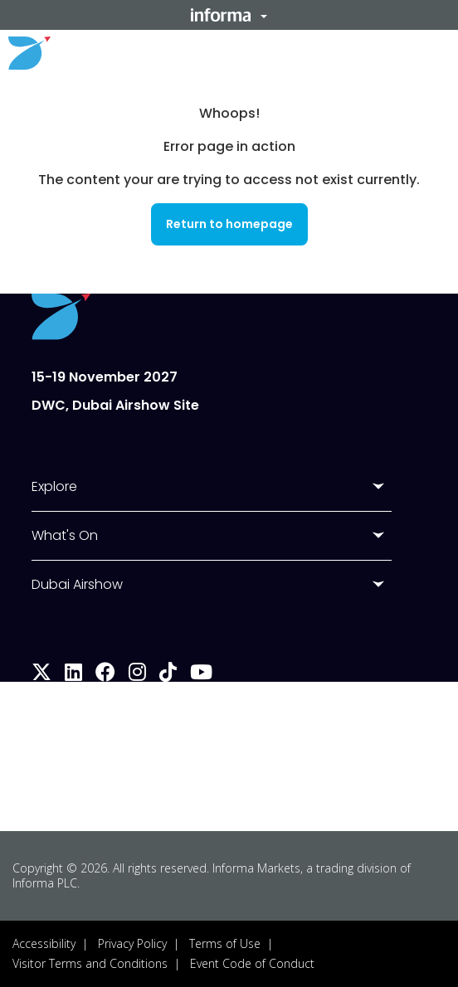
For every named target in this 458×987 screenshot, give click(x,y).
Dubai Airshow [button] (77, 584)
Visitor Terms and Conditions (90, 963)
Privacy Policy (132, 943)
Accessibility (44, 943)
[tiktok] (168, 674)
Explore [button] (54, 486)
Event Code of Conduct (252, 963)
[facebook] (105, 674)
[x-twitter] (41, 674)
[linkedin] (73, 674)
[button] (229, 15)
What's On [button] (65, 535)
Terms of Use (225, 943)
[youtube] (201, 674)
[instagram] (137, 674)
